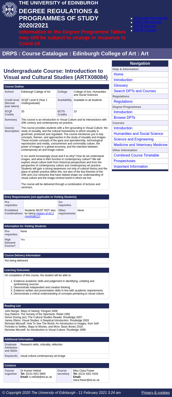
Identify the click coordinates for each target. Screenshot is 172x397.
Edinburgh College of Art (104, 53)
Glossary (121, 85)
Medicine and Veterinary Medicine (141, 145)
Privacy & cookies (156, 393)
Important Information (131, 166)
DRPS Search (144, 26)
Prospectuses (124, 161)
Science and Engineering (134, 139)
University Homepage (150, 18)
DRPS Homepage (147, 22)
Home (118, 74)
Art (144, 53)
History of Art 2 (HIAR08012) (39, 215)
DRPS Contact (145, 30)
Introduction (123, 80)
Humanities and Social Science (138, 134)
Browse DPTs (124, 117)
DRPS (9, 53)
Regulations (123, 101)
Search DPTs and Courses (135, 91)
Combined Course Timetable (136, 155)
